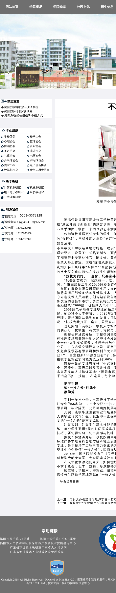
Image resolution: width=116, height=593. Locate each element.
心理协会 (9, 141)
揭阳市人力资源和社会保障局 (20, 543)
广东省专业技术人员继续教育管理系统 (37, 551)
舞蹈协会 (9, 146)
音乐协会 (35, 146)
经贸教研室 (37, 192)
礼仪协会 (9, 155)
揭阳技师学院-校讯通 (18, 111)
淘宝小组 (9, 165)
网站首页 (12, 7)
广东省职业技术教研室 (26, 547)
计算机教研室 (12, 187)
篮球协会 (35, 141)
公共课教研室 (12, 197)
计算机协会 (11, 169)
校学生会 (35, 136)
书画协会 (35, 155)
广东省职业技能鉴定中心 (58, 543)
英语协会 (9, 150)
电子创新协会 (38, 165)
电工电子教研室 (14, 192)
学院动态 (59, 7)
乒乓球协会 (11, 160)
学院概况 (35, 7)
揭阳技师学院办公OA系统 (21, 107)
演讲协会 (35, 150)
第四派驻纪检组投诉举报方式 (23, 115)
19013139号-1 (37, 583)
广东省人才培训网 (54, 547)
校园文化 (83, 7)
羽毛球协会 (37, 160)
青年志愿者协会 (39, 169)
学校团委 (9, 136)
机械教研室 (37, 187)
